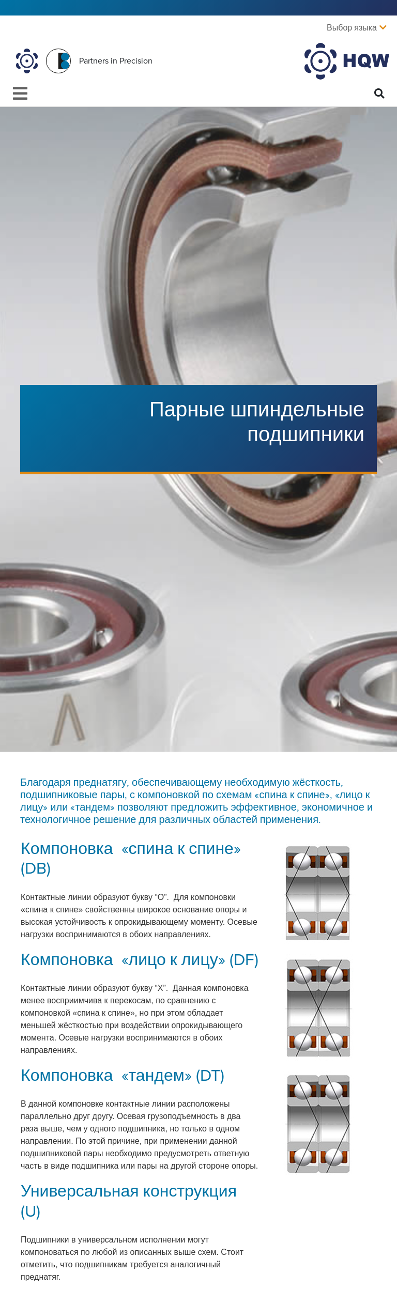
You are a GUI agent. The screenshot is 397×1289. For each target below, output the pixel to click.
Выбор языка (352, 28)
